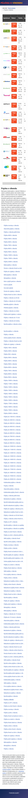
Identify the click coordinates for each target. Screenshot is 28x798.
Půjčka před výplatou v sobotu (12, 314)
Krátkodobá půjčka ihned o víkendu (14, 624)
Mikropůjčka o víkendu (10, 275)
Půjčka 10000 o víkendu (11, 255)
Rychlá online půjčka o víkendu (13, 663)
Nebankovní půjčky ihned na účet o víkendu (14, 512)
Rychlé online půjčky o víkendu (13, 541)
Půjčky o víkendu (9, 334)
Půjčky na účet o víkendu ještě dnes (14, 535)
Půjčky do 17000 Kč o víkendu (12, 469)
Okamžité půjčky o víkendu (11, 489)
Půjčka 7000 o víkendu (10, 245)
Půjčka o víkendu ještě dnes (12, 232)
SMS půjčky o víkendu (10, 571)
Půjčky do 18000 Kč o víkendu (12, 472)
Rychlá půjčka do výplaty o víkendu (14, 670)
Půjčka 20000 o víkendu (11, 261)
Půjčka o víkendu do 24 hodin (12, 301)
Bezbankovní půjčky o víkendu (12, 499)
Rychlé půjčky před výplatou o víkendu (14, 558)
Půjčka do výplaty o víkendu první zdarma (14, 509)
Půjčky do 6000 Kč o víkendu (12, 433)
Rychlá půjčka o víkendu (11, 696)
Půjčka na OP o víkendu (10, 703)
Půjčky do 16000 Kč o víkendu (12, 466)
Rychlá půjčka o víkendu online (13, 324)
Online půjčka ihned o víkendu (12, 338)
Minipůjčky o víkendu (10, 607)
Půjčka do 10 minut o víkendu (12, 617)
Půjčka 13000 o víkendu (11, 390)
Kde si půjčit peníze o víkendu (12, 281)
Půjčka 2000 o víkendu (10, 351)
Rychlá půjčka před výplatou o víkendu (14, 673)
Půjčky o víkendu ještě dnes (12, 495)
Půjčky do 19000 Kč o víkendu (12, 476)
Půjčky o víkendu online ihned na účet (14, 518)
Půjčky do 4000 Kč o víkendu (12, 426)
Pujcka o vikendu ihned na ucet (13, 647)
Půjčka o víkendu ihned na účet (13, 341)
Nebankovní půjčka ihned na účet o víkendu (14, 643)
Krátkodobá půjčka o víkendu (12, 482)
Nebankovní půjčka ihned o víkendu (14, 689)
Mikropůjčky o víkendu (10, 610)
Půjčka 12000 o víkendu (11, 387)
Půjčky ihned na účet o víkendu (13, 594)
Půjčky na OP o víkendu (10, 522)
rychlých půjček (6, 769)
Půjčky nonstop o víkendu (11, 545)
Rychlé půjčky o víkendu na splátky (14, 525)
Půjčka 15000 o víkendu (11, 258)
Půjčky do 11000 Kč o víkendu (12, 449)
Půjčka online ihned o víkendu (12, 729)
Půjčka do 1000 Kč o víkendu (12, 416)
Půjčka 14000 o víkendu (11, 393)
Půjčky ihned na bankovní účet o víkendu (14, 551)
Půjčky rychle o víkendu (10, 548)
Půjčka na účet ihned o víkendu (13, 706)
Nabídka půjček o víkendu (11, 304)
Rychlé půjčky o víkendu (11, 597)
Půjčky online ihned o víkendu (12, 584)
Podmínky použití (14, 793)
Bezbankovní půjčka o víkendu (12, 630)
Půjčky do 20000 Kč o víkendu (12, 479)
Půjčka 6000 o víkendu (10, 242)
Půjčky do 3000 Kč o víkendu (12, 423)
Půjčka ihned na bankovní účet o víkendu (14, 716)
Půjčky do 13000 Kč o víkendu (12, 456)
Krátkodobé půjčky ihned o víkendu (14, 492)
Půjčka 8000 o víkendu (10, 248)
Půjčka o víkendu (9, 749)
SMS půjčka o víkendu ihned (12, 660)
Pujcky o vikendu (9, 486)
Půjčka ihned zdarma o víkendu (13, 722)
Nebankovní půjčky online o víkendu (14, 581)
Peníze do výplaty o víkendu (12, 291)
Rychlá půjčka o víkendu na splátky (14, 528)
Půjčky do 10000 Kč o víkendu (12, 446)
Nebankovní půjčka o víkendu (12, 693)
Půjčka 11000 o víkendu (11, 384)
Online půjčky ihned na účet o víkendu (14, 561)
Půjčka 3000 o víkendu (10, 357)
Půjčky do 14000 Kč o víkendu (12, 459)
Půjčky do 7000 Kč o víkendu (12, 436)
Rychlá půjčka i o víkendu (11, 331)
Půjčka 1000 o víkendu (10, 347)
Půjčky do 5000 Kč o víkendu (12, 430)
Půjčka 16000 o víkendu (11, 400)
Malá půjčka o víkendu (10, 265)
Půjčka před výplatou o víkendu (13, 739)
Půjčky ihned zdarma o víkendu (13, 568)
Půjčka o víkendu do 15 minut (12, 614)
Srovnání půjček (8, 288)
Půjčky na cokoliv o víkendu (12, 564)
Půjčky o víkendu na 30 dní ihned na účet (14, 515)
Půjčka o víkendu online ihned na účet (14, 650)
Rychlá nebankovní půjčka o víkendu (14, 637)
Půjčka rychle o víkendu (10, 712)
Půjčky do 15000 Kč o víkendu (12, 462)
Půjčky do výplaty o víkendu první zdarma (14, 640)
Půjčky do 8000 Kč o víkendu (12, 439)
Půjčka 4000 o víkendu (10, 235)
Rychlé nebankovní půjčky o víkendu (14, 505)
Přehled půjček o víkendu (11, 307)
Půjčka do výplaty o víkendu (12, 271)
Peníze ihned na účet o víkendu (13, 653)
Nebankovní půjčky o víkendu (12, 591)
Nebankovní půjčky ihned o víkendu (14, 587)
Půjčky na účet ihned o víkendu (13, 532)
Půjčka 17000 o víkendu (11, 403)
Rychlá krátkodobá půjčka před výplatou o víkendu (14, 633)
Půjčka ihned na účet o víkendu (13, 294)
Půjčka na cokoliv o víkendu (12, 719)
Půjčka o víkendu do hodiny (12, 321)
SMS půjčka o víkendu (10, 683)
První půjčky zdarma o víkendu (13, 574)
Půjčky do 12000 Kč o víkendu (12, 453)
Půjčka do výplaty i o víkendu (12, 344)
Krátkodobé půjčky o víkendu (12, 680)
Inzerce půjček (8, 284)
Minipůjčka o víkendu (10, 278)
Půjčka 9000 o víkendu (10, 252)
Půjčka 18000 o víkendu (11, 407)
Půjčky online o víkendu (10, 578)
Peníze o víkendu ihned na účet (13, 268)
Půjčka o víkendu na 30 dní (11, 298)
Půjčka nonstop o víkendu (11, 225)
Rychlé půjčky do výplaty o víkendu (14, 555)
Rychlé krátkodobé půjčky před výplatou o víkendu (14, 502)
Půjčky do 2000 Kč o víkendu (12, 420)
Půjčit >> (14, 25)
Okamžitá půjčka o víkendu (11, 229)
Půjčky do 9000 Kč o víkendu (12, 443)
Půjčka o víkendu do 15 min (12, 317)
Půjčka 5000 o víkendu (10, 238)
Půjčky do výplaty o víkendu (12, 601)
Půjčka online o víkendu (10, 726)
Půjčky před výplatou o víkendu (13, 604)
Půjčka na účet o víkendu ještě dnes (14, 657)
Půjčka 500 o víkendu (10, 354)
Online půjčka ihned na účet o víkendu (14, 676)
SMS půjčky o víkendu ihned (12, 538)
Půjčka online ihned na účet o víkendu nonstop (14, 666)
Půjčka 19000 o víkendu (11, 410)
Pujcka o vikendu (9, 699)
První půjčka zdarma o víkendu (13, 686)
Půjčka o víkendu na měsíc (11, 311)
